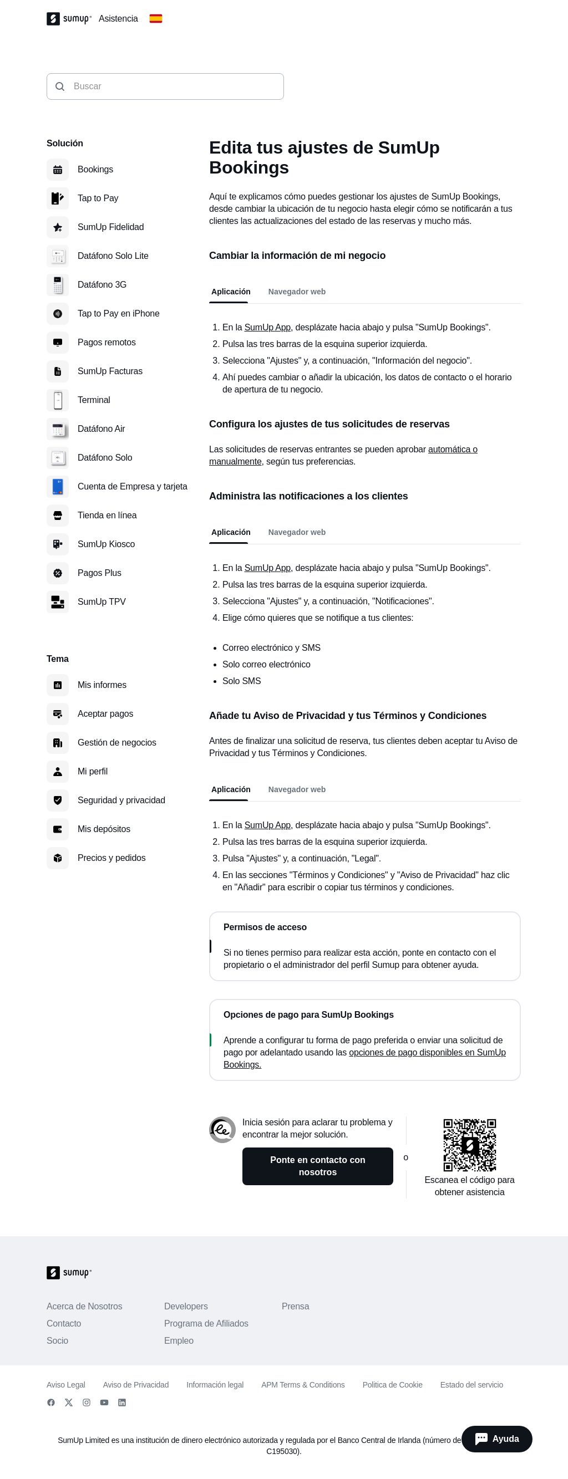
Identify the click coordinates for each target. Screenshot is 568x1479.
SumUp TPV (102, 601)
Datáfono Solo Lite (113, 256)
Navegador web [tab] (297, 291)
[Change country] (156, 19)
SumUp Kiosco (106, 544)
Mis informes (102, 685)
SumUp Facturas (110, 371)
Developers (186, 1306)
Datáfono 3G (102, 284)
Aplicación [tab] (231, 291)
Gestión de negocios (117, 742)
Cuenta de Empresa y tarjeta (132, 486)
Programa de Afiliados (206, 1323)
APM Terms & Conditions (303, 1384)
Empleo (179, 1340)
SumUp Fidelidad (111, 227)
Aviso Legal (66, 1384)
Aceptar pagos (105, 713)
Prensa (295, 1306)
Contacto (64, 1323)
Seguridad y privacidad (121, 800)
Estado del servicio (471, 1384)
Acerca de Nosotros (85, 1306)
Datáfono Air (101, 429)
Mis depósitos (104, 829)
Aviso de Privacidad (136, 1384)
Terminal (94, 400)
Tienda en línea (107, 515)
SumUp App (268, 825)
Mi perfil (93, 771)
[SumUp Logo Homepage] (73, 19)
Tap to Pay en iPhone (119, 313)
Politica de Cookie (393, 1384)
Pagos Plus (99, 573)
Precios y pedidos (112, 858)
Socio (57, 1340)
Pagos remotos (107, 342)
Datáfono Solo (105, 457)
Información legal (215, 1384)
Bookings (95, 169)
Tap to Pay (98, 198)
